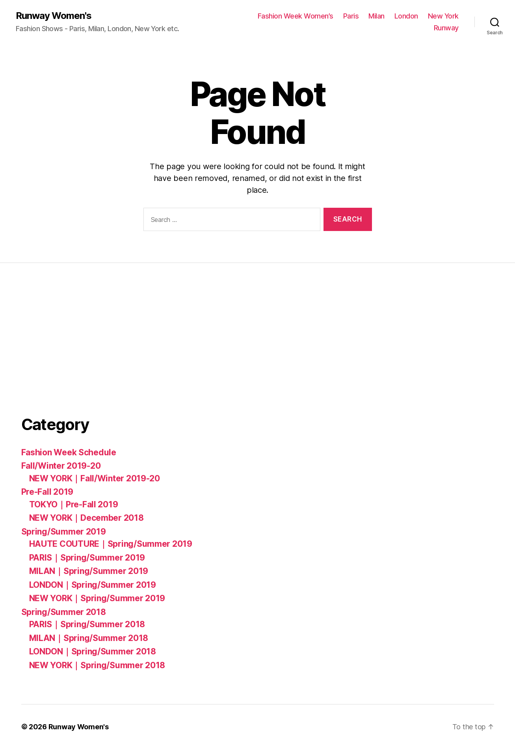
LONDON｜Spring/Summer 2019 (92, 585)
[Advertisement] (80, 343)
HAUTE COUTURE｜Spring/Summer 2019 (110, 544)
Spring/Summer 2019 (63, 532)
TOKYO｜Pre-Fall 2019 (73, 504)
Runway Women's (53, 15)
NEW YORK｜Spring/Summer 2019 (97, 598)
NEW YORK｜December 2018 (86, 518)
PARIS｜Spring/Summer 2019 (87, 558)
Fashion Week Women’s (295, 16)
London (406, 16)
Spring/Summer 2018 (63, 612)
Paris (351, 16)
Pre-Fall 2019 (47, 492)
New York (443, 16)
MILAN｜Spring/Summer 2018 (89, 638)
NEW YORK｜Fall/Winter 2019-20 (94, 478)
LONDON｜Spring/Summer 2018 (92, 651)
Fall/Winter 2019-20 (61, 466)
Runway (446, 28)
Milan (376, 16)
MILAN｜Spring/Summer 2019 (89, 571)
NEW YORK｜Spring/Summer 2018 (97, 665)
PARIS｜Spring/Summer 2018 (87, 624)
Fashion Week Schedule (68, 452)
